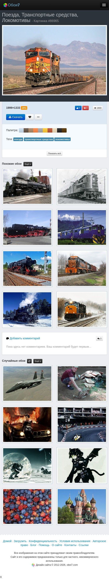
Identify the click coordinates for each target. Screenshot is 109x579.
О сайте (57, 545)
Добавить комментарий (23, 338)
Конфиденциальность (43, 541)
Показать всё (54, 153)
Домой (7, 541)
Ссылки (84, 545)
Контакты (70, 545)
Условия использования (74, 541)
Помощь (44, 545)
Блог (33, 545)
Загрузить (20, 541)
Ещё (28, 164)
